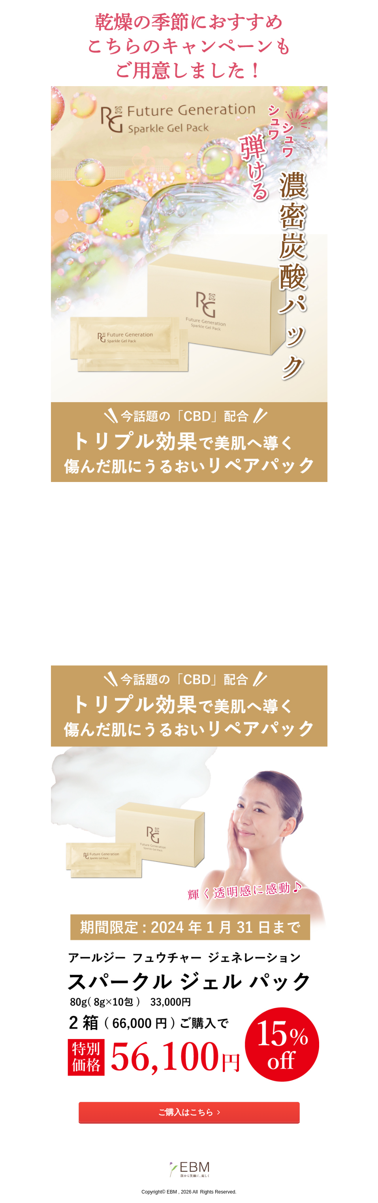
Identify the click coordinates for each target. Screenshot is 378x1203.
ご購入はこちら (189, 1112)
